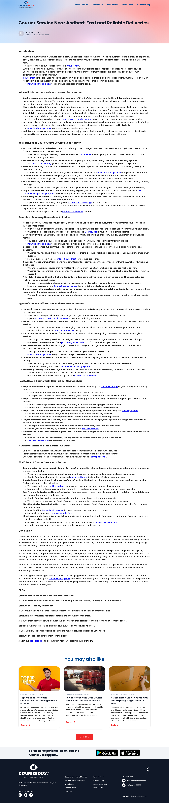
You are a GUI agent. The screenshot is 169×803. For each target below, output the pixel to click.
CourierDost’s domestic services (51, 318)
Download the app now (39, 83)
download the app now (109, 172)
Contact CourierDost (38, 440)
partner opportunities (106, 522)
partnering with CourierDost (75, 342)
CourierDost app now (53, 510)
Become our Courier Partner (105, 4)
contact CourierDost (72, 211)
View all (84, 737)
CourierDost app (109, 386)
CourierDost (73, 65)
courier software (78, 477)
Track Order (127, 4)
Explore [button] (25, 725)
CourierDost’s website (85, 375)
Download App (143, 4)
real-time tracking (42, 163)
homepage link (98, 456)
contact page (37, 640)
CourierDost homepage (80, 202)
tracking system (130, 410)
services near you (90, 428)
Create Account (81, 4)
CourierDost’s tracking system (77, 119)
